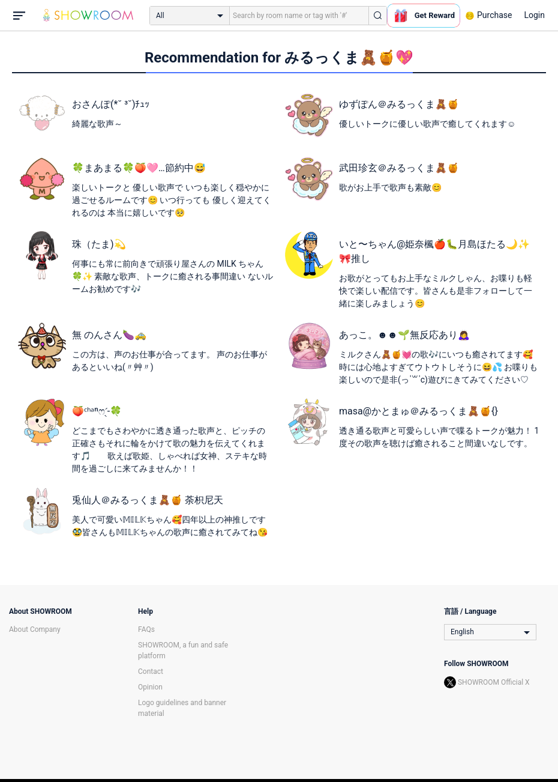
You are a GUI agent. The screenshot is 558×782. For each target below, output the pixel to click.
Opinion (150, 687)
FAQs (146, 629)
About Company (35, 629)
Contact (150, 671)
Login (534, 15)
